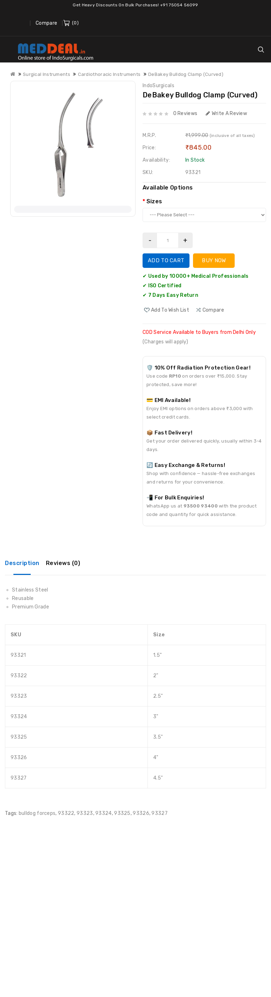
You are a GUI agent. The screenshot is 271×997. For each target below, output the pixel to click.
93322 (66, 813)
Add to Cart (166, 260)
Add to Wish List (170, 310)
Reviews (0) (63, 563)
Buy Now (214, 260)
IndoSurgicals (158, 86)
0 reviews (185, 113)
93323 (85, 813)
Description (22, 563)
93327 (159, 813)
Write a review (226, 113)
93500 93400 (200, 506)
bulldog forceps (37, 813)
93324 (103, 813)
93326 (141, 813)
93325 (122, 813)
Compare (46, 23)
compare (213, 310)
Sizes (154, 201)
